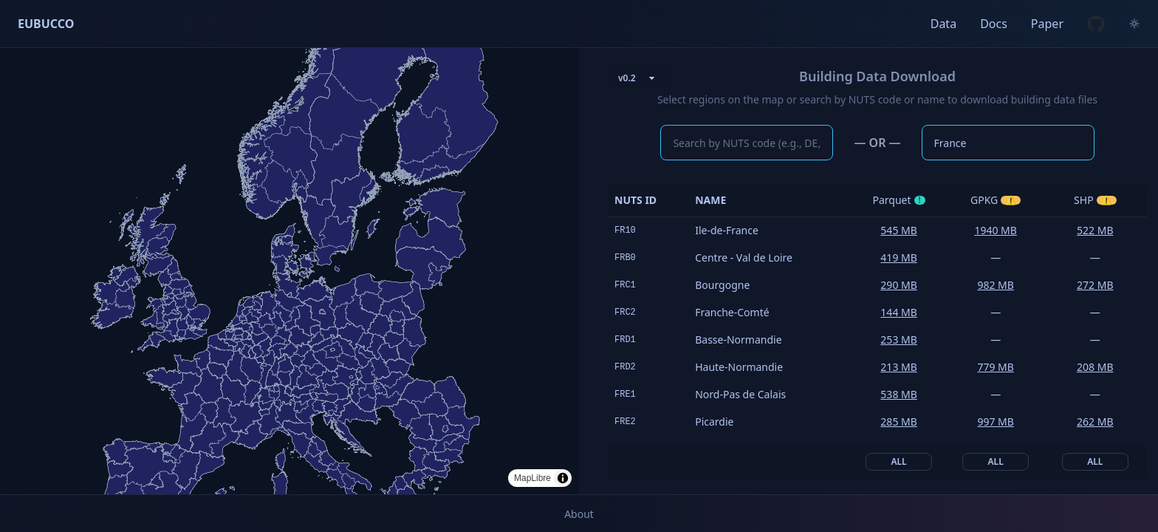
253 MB (898, 339)
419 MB (898, 257)
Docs (993, 24)
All (899, 461)
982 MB (995, 285)
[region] (289, 271)
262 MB (1095, 422)
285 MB (898, 422)
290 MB (898, 285)
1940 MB (995, 230)
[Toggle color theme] (1134, 23)
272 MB (1095, 285)
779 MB (995, 367)
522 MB (1095, 230)
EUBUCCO (46, 24)
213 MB (898, 367)
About (579, 514)
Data (943, 24)
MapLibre (532, 478)
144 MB (898, 312)
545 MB (898, 230)
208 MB (1095, 367)
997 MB (995, 422)
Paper (1047, 24)
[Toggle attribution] (563, 478)
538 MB (898, 394)
